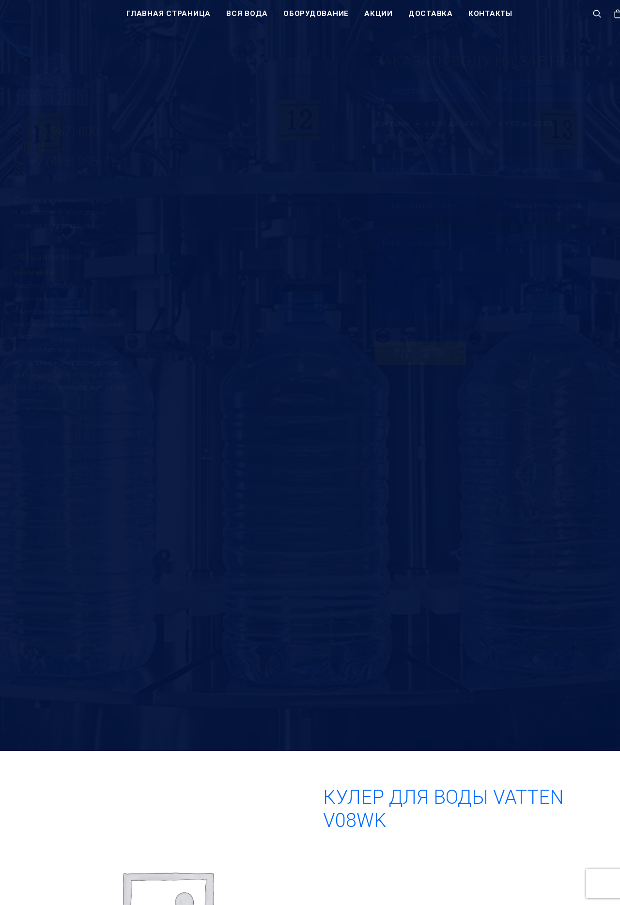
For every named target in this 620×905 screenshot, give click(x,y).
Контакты (490, 18)
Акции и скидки (365, 881)
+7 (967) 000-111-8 (469, 857)
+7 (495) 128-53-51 (469, 870)
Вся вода (247, 18)
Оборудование (316, 18)
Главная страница (168, 18)
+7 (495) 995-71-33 (469, 881)
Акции (378, 18)
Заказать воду (466, 829)
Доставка (430, 18)
